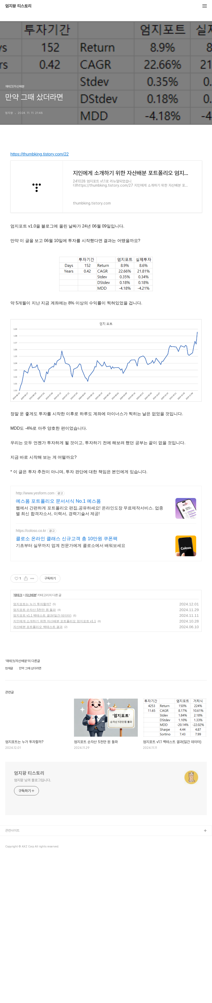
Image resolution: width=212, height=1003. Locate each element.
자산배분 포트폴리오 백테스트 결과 (38, 627)
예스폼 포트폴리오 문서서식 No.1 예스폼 (58, 501)
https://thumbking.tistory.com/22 (39, 154)
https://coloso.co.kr (31, 531)
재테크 (17, 595)
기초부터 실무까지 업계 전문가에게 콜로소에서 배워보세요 (70, 545)
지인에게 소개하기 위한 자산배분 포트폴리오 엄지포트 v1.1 (54, 621)
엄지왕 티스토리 (18, 6)
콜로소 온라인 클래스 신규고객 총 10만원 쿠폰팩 (67, 538)
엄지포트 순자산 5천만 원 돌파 (34, 610)
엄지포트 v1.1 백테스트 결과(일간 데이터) (42, 615)
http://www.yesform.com (35, 493)
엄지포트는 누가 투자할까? (32, 604)
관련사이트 (12, 830)
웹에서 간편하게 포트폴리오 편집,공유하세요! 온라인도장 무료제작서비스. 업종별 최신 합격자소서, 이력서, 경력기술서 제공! (89, 511)
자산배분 (30, 595)
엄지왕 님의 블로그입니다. (32, 780)
